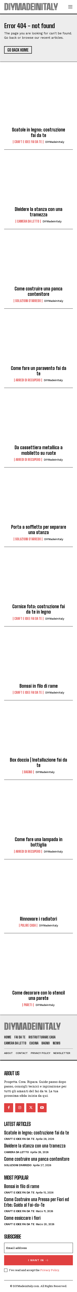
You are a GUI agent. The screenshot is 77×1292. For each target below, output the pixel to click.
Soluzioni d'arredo (28, 300)
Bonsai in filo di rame (39, 686)
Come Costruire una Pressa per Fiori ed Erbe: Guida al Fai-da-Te (36, 1202)
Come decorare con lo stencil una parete (38, 995)
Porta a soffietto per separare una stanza (38, 529)
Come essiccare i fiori (22, 1218)
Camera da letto (28, 221)
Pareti (28, 1005)
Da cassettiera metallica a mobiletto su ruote (39, 450)
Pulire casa (28, 925)
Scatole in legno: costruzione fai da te (38, 132)
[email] (38, 1248)
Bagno (28, 772)
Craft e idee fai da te (28, 141)
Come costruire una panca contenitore (38, 291)
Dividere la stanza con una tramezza (38, 211)
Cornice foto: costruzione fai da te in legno (38, 609)
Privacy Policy (49, 1270)
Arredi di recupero (28, 380)
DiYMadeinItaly (54, 141)
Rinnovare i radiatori (38, 919)
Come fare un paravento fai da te (38, 370)
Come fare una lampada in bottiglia (38, 842)
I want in (38, 1260)
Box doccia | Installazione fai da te (38, 762)
